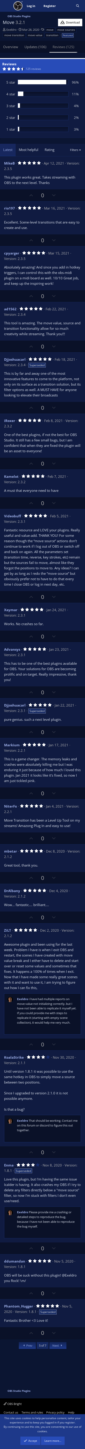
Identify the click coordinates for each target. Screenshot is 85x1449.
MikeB (9, 163)
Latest (7, 149)
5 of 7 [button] (42, 1345)
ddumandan (14, 1261)
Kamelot (11, 476)
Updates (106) (35, 47)
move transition (14, 35)
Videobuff (12, 516)
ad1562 (10, 309)
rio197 (9, 208)
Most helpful (28, 149)
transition (52, 35)
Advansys (12, 649)
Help (71, 1412)
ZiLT (7, 930)
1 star (10, 129)
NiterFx (10, 806)
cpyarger (11, 253)
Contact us (11, 1412)
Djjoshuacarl (15, 359)
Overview (10, 47)
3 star (10, 106)
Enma (9, 1165)
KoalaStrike (14, 1057)
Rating (49, 149)
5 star (10, 82)
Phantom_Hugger (18, 1306)
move (49, 30)
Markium (12, 745)
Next (57, 1345)
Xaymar (10, 610)
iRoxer (9, 420)
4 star (10, 94)
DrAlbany (12, 890)
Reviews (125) (63, 47)
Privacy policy (55, 1412)
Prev (27, 1345)
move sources (66, 30)
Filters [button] (74, 150)
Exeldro (11, 30)
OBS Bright (13, 1404)
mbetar (10, 851)
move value (35, 35)
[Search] (78, 6)
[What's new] (66, 6)
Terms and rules (32, 1412)
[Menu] (6, 6)
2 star (10, 117)
